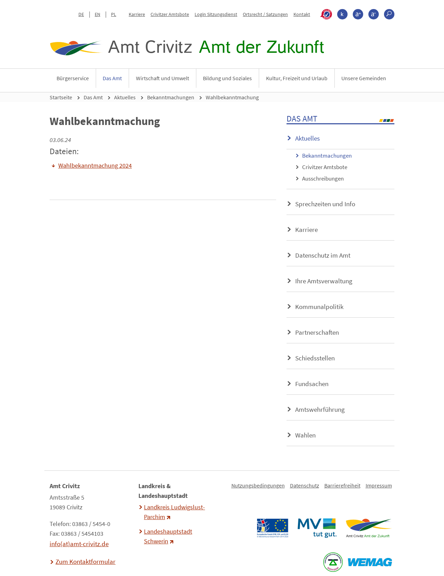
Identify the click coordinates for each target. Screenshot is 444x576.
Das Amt (112, 78)
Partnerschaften (317, 332)
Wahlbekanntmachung (232, 97)
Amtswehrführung (320, 409)
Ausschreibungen (323, 178)
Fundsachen (311, 383)
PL (113, 14)
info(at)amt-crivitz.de (79, 544)
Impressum (379, 485)
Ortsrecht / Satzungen (265, 14)
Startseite (61, 97)
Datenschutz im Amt (322, 255)
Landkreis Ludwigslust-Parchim (174, 512)
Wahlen (305, 435)
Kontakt (301, 14)
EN (97, 14)
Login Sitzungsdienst (216, 14)
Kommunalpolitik (319, 306)
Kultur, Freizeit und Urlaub (296, 78)
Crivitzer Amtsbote (170, 14)
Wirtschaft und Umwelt (162, 78)
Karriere (137, 14)
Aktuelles (125, 97)
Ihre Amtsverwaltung (323, 281)
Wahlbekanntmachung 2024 (95, 165)
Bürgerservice (73, 78)
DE (81, 14)
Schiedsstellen (315, 358)
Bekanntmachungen (170, 97)
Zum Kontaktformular (86, 561)
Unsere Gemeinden (363, 78)
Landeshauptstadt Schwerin (168, 536)
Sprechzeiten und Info (325, 204)
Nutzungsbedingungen (258, 485)
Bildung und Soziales (227, 78)
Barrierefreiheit (342, 485)
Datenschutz (304, 485)
